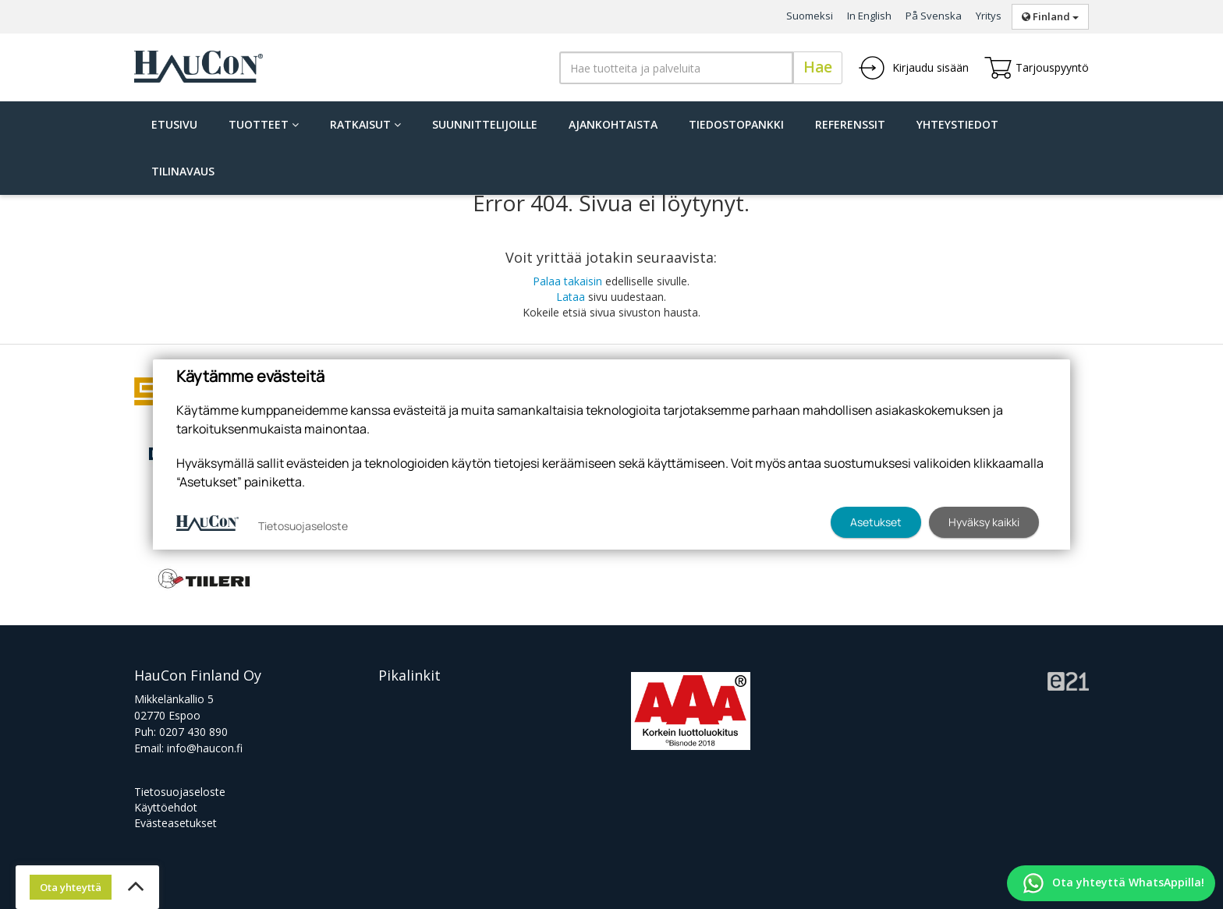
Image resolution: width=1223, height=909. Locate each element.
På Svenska (934, 16)
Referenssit (850, 124)
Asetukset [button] (876, 522)
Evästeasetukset (175, 822)
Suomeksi (809, 16)
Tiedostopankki (736, 124)
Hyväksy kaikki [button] (983, 522)
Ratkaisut (365, 124)
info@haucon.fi (205, 748)
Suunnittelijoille (484, 124)
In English (869, 16)
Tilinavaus (182, 171)
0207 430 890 (193, 731)
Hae (817, 67)
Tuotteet (264, 124)
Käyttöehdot (165, 807)
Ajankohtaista (613, 124)
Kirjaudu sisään (913, 68)
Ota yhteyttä (70, 887)
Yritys (988, 16)
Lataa (570, 296)
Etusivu (174, 124)
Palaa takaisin (567, 281)
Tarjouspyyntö (1036, 68)
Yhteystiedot (957, 124)
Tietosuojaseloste (179, 791)
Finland (1050, 16)
